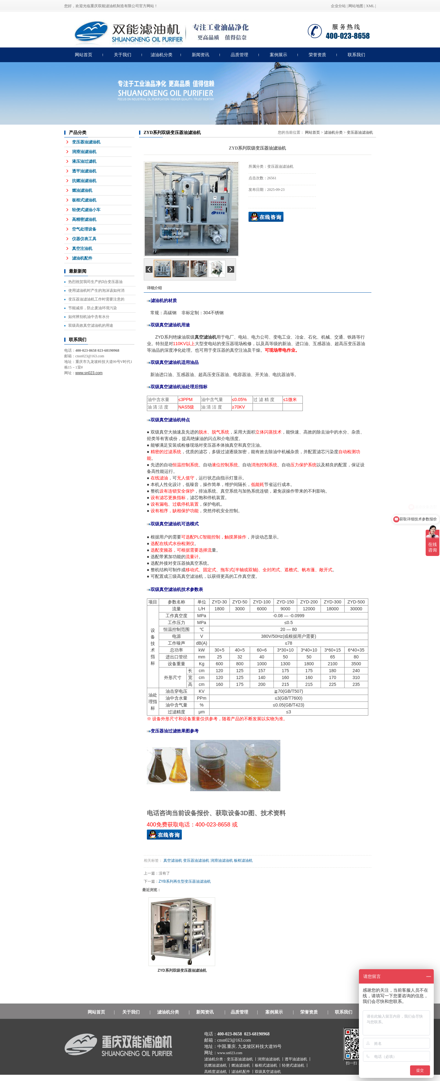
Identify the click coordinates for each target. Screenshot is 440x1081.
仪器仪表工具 (84, 238)
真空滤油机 (172, 860)
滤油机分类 (161, 54)
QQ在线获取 (164, 835)
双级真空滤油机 (268, 1071)
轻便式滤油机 (293, 1065)
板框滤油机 (243, 860)
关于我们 (122, 54)
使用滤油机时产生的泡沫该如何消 (96, 290)
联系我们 (356, 54)
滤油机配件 (82, 258)
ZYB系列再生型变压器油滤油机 (185, 881)
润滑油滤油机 (84, 151)
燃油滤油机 (82, 190)
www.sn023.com (230, 1053)
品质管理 (239, 54)
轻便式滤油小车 (86, 209)
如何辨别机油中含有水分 (88, 317)
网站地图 (355, 6)
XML (370, 6)
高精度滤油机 (216, 1071)
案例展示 (278, 54)
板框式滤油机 (84, 200)
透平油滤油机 (84, 171)
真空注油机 (82, 248)
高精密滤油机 (84, 219)
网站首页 (83, 54)
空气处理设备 (84, 229)
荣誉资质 (317, 54)
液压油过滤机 (84, 161)
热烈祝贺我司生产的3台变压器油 (95, 282)
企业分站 (338, 6)
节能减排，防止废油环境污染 (92, 308)
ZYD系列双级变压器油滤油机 (182, 970)
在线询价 (266, 217)
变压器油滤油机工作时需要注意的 (96, 299)
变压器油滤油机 (86, 142)
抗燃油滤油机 (84, 180)
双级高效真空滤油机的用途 (90, 325)
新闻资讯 (200, 54)
